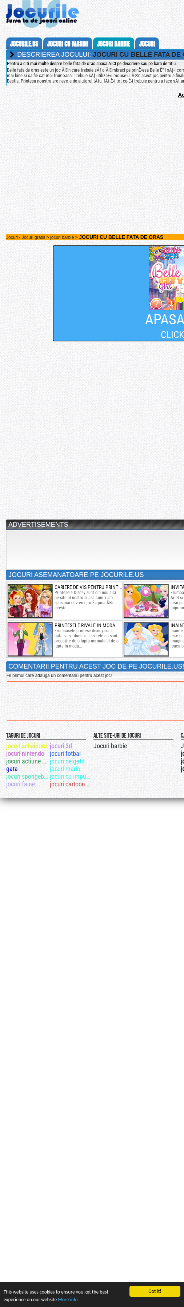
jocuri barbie (113, 44)
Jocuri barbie (110, 746)
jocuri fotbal (65, 753)
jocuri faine (20, 784)
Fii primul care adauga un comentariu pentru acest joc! (59, 675)
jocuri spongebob (27, 776)
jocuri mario (65, 769)
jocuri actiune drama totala (27, 761)
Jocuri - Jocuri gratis (25, 237)
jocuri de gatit (67, 761)
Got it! (154, 1291)
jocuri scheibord (26, 746)
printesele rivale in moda (85, 625)
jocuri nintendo (25, 753)
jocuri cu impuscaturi (71, 776)
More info (67, 1299)
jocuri (147, 44)
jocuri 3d (61, 746)
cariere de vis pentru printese (90, 587)
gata (12, 769)
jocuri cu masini (67, 44)
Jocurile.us (24, 44)
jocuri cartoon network (71, 784)
